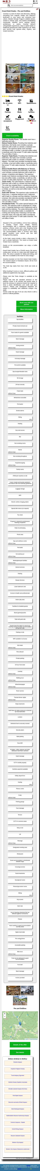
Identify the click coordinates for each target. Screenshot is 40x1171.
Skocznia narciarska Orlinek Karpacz (17, 1102)
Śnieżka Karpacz (17, 1062)
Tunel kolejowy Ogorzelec (17, 1075)
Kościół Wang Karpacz (17, 1129)
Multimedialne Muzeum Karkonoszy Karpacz (17, 1115)
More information (26, 309)
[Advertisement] (20, 48)
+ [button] (4, 1014)
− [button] (4, 1016)
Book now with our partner (26, 303)
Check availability (12, 136)
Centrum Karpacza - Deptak (18, 1122)
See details (20, 1052)
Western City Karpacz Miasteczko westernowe (17, 1149)
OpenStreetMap (33, 1039)
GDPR (19, 1169)
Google (28, 1165)
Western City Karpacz (17, 1142)
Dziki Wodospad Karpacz (17, 1109)
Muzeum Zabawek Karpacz (18, 1135)
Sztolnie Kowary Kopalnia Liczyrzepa (17, 1082)
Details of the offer (20, 1045)
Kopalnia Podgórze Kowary (18, 1068)
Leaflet (26, 1039)
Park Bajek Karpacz (18, 1095)
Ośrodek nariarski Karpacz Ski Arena (17, 1089)
